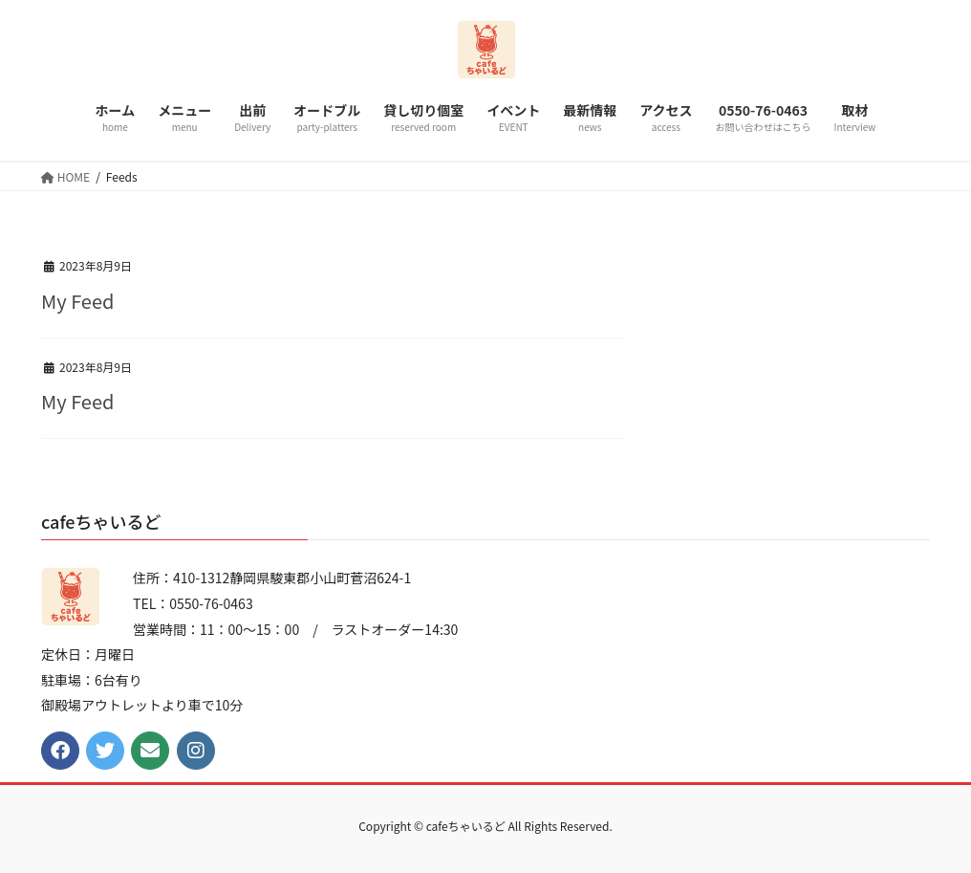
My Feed (77, 301)
